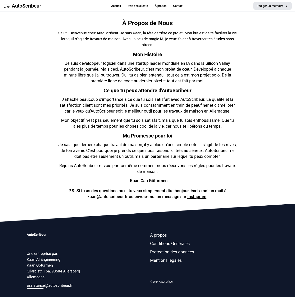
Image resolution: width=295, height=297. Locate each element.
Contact (178, 6)
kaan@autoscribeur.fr (107, 196)
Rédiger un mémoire (272, 6)
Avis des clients (138, 6)
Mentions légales (166, 260)
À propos (160, 6)
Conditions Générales (170, 243)
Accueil (116, 6)
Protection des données (172, 251)
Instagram (196, 196)
